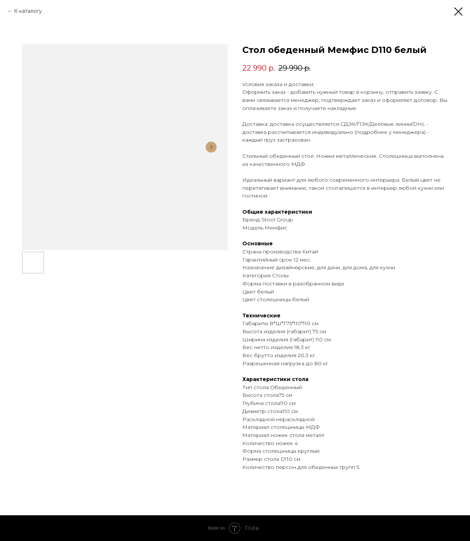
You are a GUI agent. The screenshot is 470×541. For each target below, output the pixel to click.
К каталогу (28, 11)
